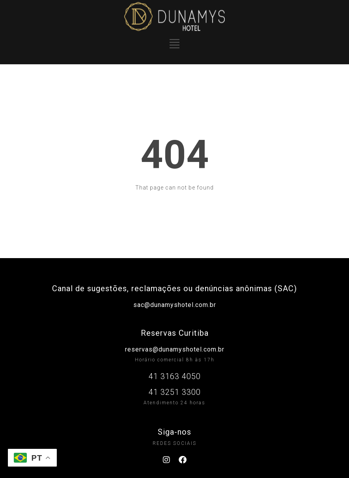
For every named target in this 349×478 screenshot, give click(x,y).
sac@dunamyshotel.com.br (174, 305)
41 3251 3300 (175, 392)
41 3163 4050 (175, 376)
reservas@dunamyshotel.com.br (174, 349)
